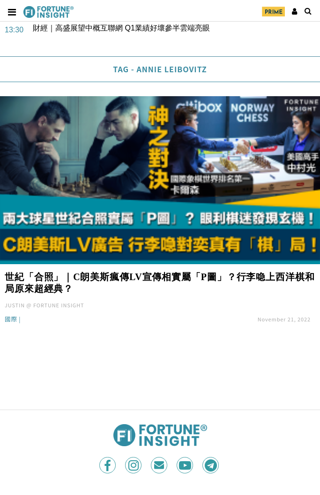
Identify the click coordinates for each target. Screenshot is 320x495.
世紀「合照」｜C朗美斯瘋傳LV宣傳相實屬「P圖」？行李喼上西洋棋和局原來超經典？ (160, 283)
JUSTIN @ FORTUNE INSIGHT (44, 305)
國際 (11, 319)
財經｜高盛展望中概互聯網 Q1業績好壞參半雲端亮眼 (121, 28)
